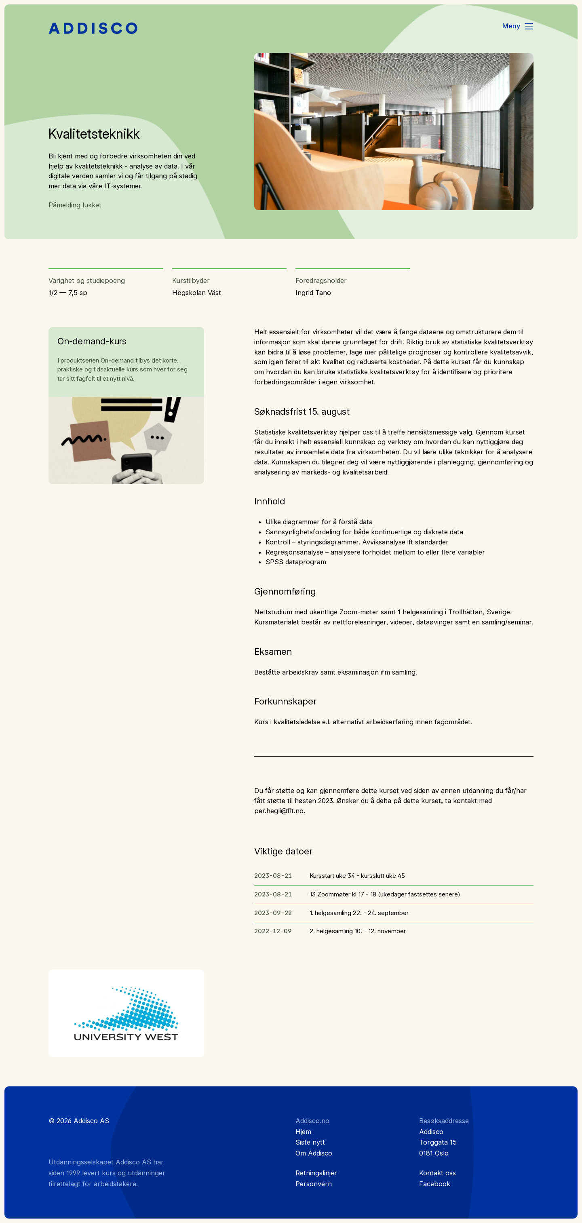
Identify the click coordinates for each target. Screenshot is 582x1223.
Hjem (303, 1132)
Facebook (434, 1184)
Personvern (313, 1184)
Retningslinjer (316, 1173)
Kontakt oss (437, 1173)
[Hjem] (93, 29)
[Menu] (518, 26)
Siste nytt (310, 1142)
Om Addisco (313, 1153)
